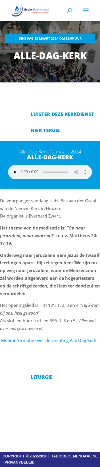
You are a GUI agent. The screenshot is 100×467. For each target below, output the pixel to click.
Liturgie (42, 377)
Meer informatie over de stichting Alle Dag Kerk (49, 340)
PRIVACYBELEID (20, 462)
